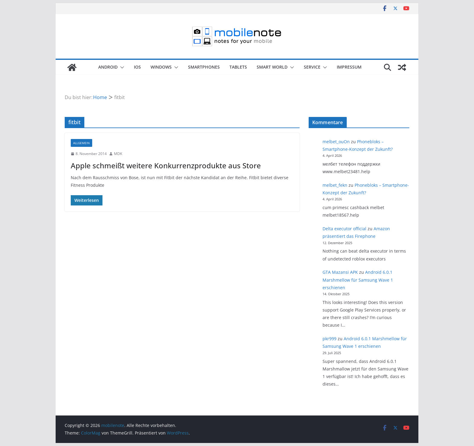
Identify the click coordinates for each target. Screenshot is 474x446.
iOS (137, 67)
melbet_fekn (335, 185)
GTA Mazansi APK (340, 272)
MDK (118, 153)
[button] (121, 67)
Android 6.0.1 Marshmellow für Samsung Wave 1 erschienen (358, 279)
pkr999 (329, 338)
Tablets (238, 67)
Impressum (349, 67)
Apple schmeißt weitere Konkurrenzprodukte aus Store (166, 165)
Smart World (272, 67)
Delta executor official (344, 228)
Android (108, 67)
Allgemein (81, 143)
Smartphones (204, 67)
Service (312, 67)
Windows (161, 67)
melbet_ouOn (336, 141)
